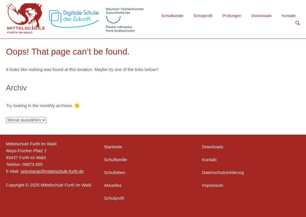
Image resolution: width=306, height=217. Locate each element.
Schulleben (114, 172)
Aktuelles (112, 185)
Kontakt (289, 15)
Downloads (261, 15)
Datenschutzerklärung (223, 172)
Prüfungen (232, 15)
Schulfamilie (172, 15)
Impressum (212, 185)
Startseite (113, 146)
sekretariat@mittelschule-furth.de (52, 171)
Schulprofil (202, 15)
